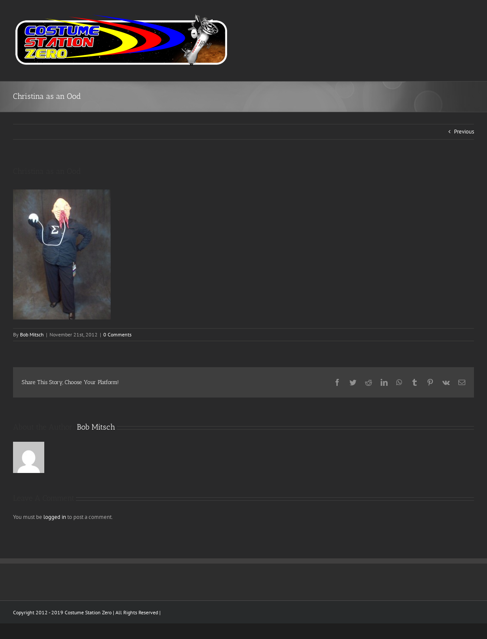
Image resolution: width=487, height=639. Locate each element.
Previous (464, 131)
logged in (54, 517)
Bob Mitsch (32, 334)
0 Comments (117, 334)
